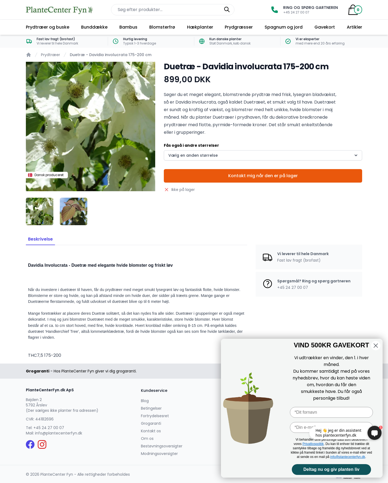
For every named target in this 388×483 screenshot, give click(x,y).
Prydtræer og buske (47, 27)
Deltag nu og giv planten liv (331, 469)
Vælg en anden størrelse (263, 155)
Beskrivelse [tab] (40, 239)
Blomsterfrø (162, 27)
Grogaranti (151, 423)
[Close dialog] (375, 345)
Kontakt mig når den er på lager (263, 176)
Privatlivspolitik (313, 444)
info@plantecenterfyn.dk (58, 433)
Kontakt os (151, 431)
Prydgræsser (239, 27)
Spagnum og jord (284, 27)
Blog (145, 400)
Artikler (354, 27)
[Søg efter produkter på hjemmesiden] (172, 9)
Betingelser (151, 408)
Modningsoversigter (159, 453)
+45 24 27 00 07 (48, 427)
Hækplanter (200, 27)
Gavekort (324, 27)
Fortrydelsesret (155, 416)
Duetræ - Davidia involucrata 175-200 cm (110, 54)
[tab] (39, 211)
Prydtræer (50, 54)
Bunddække (94, 27)
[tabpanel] (90, 126)
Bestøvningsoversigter (161, 446)
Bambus (128, 27)
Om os (147, 438)
